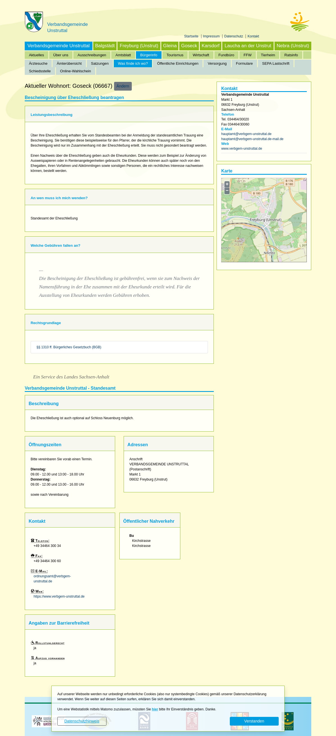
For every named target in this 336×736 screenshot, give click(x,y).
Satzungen (100, 63)
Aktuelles (36, 55)
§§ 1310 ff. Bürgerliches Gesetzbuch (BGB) (69, 347)
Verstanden (254, 721)
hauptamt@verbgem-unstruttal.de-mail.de (252, 139)
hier (155, 709)
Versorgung (217, 63)
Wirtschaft (201, 55)
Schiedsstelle (40, 71)
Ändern (123, 86)
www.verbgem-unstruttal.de (241, 149)
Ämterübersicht (69, 63)
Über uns (61, 55)
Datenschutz (234, 36)
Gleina (170, 45)
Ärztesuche (38, 63)
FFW (248, 55)
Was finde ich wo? (133, 63)
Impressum (212, 36)
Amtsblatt (123, 55)
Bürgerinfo (148, 55)
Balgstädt (105, 45)
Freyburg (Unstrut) (139, 45)
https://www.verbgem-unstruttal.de (59, 596)
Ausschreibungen (92, 55)
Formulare (244, 63)
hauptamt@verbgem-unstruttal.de (246, 134)
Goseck (189, 45)
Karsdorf (210, 45)
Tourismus (175, 55)
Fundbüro (226, 55)
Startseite (191, 36)
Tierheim (268, 55)
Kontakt (253, 36)
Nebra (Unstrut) (293, 45)
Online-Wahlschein (75, 71)
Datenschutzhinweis (81, 721)
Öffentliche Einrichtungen (177, 63)
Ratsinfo (291, 55)
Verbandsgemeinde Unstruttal (59, 45)
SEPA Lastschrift (275, 63)
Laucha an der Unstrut (247, 45)
